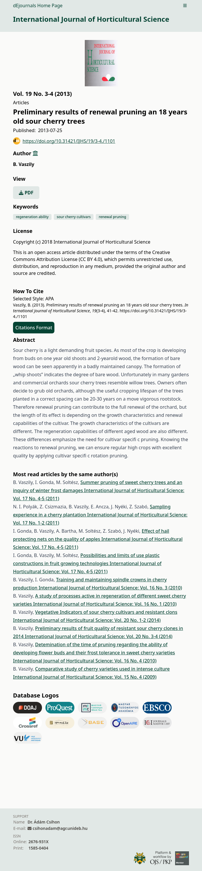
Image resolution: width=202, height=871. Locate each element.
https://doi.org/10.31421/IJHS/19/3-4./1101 (64, 141)
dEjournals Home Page (38, 5)
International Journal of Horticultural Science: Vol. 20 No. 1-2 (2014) (87, 620)
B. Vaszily (23, 164)
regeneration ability (32, 216)
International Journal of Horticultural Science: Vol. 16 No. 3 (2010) (110, 588)
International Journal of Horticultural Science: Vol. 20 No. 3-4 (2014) (98, 636)
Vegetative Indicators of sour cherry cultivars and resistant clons (106, 612)
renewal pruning (112, 216)
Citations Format (33, 327)
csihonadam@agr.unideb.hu (60, 828)
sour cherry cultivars (74, 216)
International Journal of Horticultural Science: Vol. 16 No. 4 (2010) (85, 661)
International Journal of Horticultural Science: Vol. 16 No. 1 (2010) (105, 604)
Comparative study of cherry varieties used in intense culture (102, 669)
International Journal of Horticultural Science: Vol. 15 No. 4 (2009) (85, 677)
